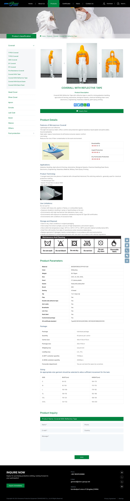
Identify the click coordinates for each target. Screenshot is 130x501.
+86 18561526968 (77, 474)
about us (41, 4)
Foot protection (14, 133)
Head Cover (13, 92)
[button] (64, 63)
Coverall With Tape (14, 74)
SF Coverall (12, 63)
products (54, 4)
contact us (89, 4)
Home (30, 4)
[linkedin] (122, 481)
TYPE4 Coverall (13, 52)
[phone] (127, 250)
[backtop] (127, 261)
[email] (127, 240)
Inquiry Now (81, 111)
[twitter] (122, 477)
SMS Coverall (12, 60)
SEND (82, 457)
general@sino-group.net (80, 482)
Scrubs (11, 108)
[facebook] (122, 486)
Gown (10, 118)
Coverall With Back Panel (16, 85)
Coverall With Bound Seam (16, 81)
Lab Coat (11, 113)
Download (108, 4)
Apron (10, 102)
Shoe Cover (13, 97)
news (78, 4)
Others (11, 128)
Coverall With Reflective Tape (68, 36)
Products (49, 36)
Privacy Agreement (110, 498)
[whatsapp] (127, 245)
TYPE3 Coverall (13, 56)
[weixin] (127, 255)
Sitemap (121, 498)
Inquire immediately (15, 485)
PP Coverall (12, 67)
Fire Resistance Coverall (16, 71)
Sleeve (11, 123)
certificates (66, 4)
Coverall (55, 36)
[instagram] (122, 472)
